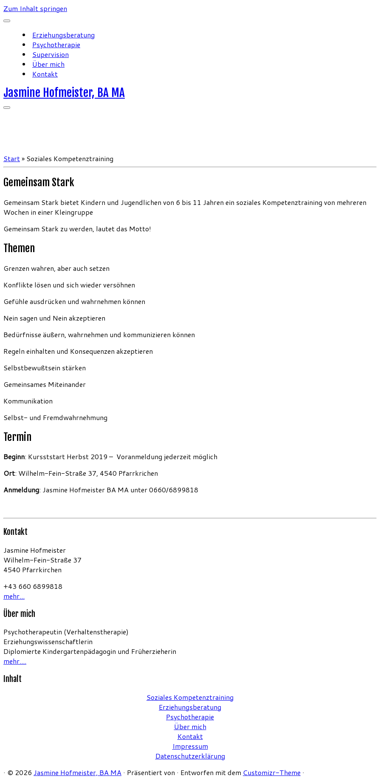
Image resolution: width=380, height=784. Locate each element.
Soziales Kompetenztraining (190, 697)
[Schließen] (6, 21)
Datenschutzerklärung (190, 756)
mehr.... (14, 661)
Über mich (48, 64)
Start (11, 158)
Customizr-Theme (272, 772)
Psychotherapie (56, 44)
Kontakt (45, 74)
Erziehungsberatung (63, 35)
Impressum (190, 746)
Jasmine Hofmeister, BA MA (64, 92)
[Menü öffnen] (6, 107)
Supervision (50, 54)
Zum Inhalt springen (35, 8)
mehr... (14, 596)
